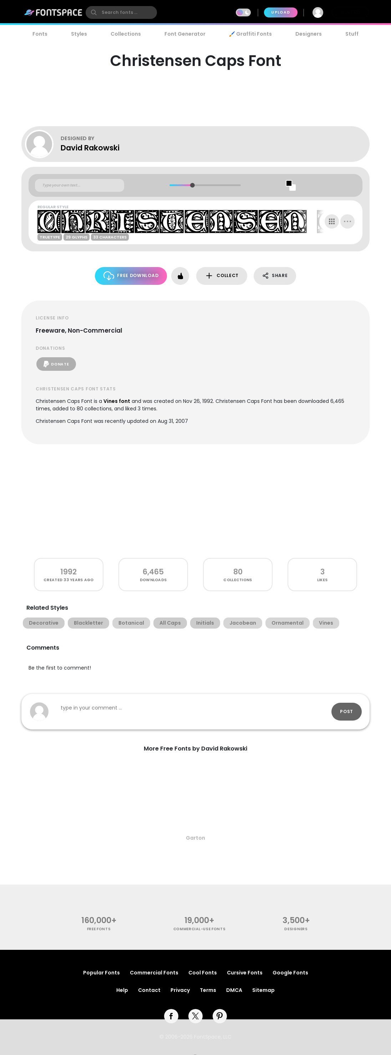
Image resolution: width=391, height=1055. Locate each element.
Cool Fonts (202, 972)
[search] (121, 12)
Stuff (352, 33)
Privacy (180, 990)
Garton (195, 837)
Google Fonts (290, 972)
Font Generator (184, 33)
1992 (68, 572)
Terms (208, 990)
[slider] (192, 185)
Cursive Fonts (245, 972)
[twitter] (195, 1016)
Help (122, 990)
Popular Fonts (101, 972)
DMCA (234, 990)
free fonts (99, 929)
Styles (79, 33)
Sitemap (263, 990)
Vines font (116, 401)
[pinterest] (220, 1016)
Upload (280, 12)
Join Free (350, 12)
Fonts (39, 33)
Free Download (131, 275)
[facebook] (171, 1016)
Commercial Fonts (154, 972)
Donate (56, 364)
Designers (308, 33)
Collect (222, 275)
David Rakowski (90, 148)
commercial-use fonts (199, 929)
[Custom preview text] (79, 185)
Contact (149, 990)
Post (346, 711)
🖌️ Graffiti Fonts (250, 33)
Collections (126, 33)
